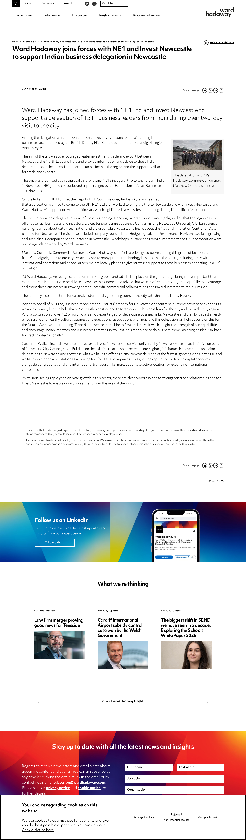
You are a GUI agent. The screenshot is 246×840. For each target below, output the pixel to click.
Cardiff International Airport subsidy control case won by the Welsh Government (120, 628)
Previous (38, 702)
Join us (28, 3)
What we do (52, 15)
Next (207, 702)
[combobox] (114, 4)
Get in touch (48, 3)
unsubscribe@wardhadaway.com (77, 782)
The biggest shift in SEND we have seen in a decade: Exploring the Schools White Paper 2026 (186, 628)
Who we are (24, 15)
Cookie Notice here (38, 836)
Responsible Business (146, 15)
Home (15, 42)
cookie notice (89, 788)
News (220, 481)
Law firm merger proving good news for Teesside (58, 623)
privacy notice (58, 788)
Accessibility (70, 3)
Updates (50, 611)
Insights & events (110, 15)
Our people (79, 15)
